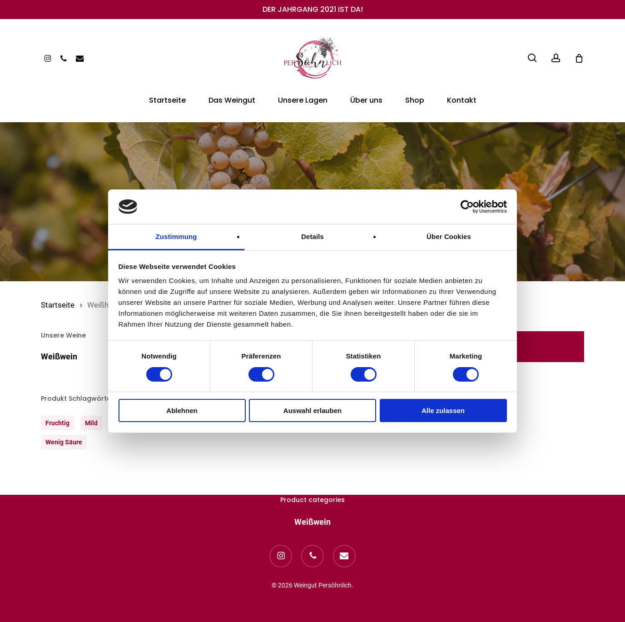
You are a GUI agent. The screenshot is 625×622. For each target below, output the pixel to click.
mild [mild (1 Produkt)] (91, 423)
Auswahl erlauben (312, 410)
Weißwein (59, 356)
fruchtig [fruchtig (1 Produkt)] (57, 423)
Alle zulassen (443, 410)
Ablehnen (181, 410)
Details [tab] (312, 236)
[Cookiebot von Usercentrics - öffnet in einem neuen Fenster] (467, 207)
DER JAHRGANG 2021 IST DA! (313, 9)
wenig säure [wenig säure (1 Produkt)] (63, 442)
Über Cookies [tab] (449, 236)
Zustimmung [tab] (176, 236)
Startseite (57, 305)
